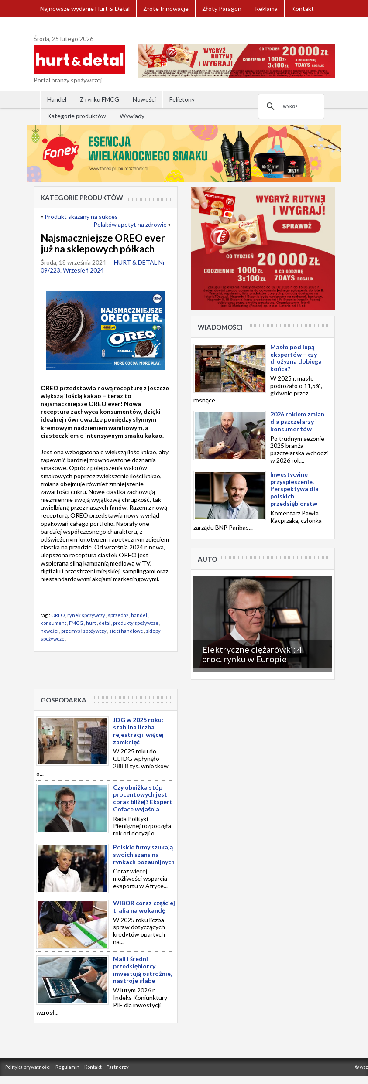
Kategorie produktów (76, 115)
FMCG (76, 623)
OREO (58, 615)
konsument (53, 623)
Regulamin (67, 1067)
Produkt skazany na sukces (81, 216)
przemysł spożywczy (84, 631)
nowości (49, 631)
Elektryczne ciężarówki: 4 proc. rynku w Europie (252, 654)
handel (139, 615)
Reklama (266, 8)
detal (104, 623)
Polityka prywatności (28, 1067)
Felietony (182, 99)
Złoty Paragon (221, 8)
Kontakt (302, 8)
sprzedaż (118, 615)
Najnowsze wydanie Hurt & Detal (85, 8)
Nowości (144, 99)
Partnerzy (118, 1067)
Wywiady (132, 115)
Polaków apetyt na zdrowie (130, 224)
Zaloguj (51, 26)
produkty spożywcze (135, 623)
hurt (91, 623)
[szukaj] (290, 106)
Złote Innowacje (166, 8)
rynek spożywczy (86, 615)
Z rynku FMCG (99, 99)
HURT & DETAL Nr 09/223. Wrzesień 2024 (103, 266)
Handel (56, 99)
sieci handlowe (126, 631)
